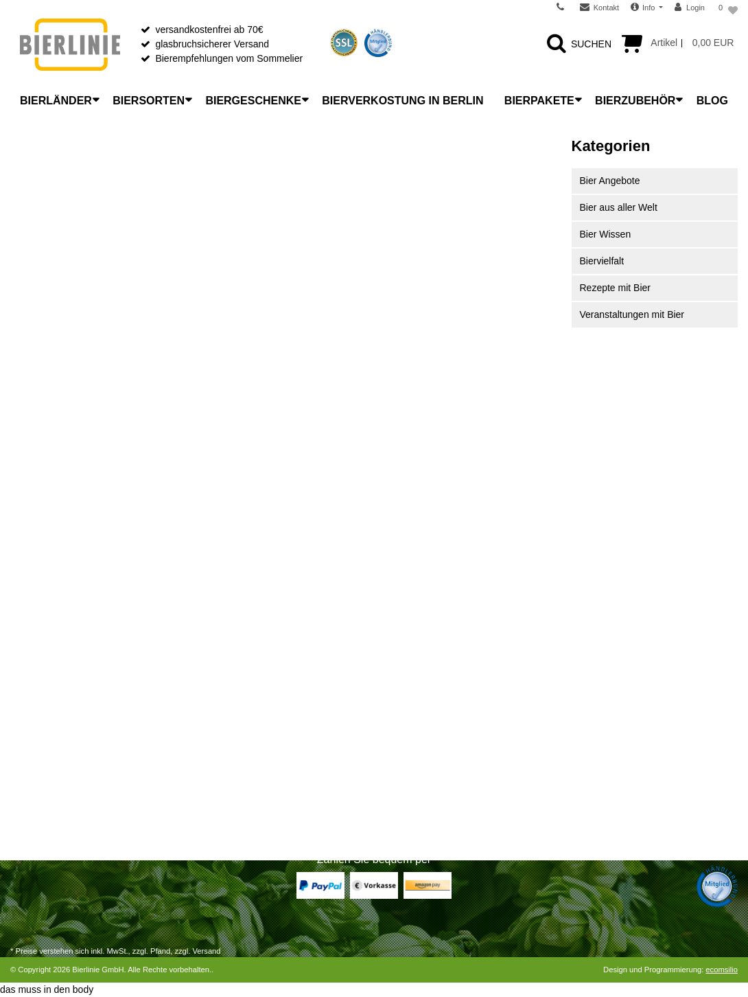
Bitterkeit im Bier (233, 756)
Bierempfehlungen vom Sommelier (229, 58)
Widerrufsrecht (41, 703)
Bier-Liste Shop (231, 810)
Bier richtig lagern (235, 703)
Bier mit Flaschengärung (250, 792)
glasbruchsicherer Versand (212, 43)
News (396, 703)
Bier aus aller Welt (618, 207)
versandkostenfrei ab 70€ (209, 29)
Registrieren (36, 774)
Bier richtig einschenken (249, 720)
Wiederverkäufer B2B (430, 738)
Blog (712, 100)
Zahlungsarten (41, 667)
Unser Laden (411, 685)
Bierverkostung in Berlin (402, 100)
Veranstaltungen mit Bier (632, 314)
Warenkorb (33, 738)
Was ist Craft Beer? (239, 685)
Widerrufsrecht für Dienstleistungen (85, 720)
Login (22, 792)
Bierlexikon (221, 667)
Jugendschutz (413, 792)
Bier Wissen (605, 234)
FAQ (394, 720)
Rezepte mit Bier (615, 287)
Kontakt (26, 810)
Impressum (408, 810)
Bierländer (56, 100)
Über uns (403, 667)
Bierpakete (539, 100)
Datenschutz (411, 774)
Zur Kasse (32, 756)
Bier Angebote (610, 180)
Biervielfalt (602, 260)
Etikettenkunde (229, 774)
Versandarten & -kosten (60, 685)
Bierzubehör (635, 100)
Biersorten (149, 100)
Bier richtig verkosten (243, 738)
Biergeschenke (253, 100)
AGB (394, 756)
